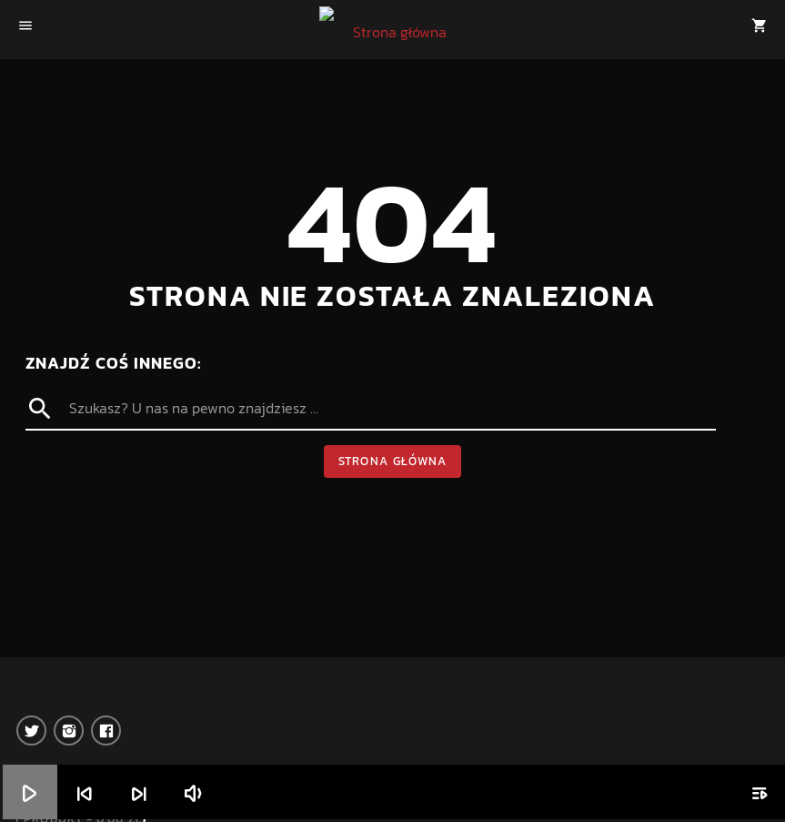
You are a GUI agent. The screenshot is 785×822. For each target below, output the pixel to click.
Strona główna (393, 461)
